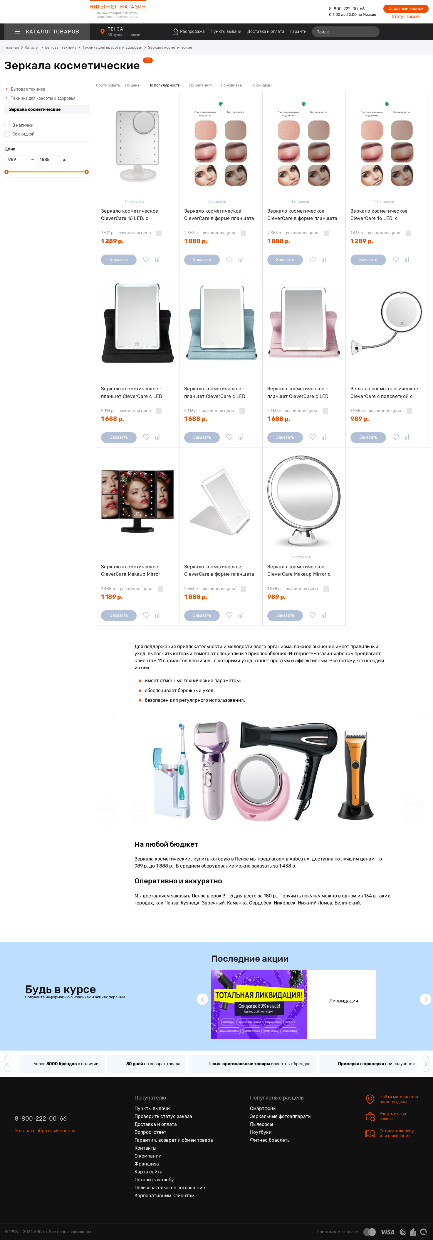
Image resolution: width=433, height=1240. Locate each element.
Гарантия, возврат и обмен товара (174, 1140)
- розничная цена (126, 233)
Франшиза (147, 1164)
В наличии (22, 125)
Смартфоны (263, 1108)
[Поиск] (346, 31)
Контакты (145, 1148)
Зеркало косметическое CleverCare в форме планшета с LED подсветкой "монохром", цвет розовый (303, 214)
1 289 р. (112, 241)
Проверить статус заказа (163, 1116)
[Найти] (372, 31)
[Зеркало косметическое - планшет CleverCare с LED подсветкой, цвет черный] (137, 323)
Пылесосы (261, 1124)
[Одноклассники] (31, 1158)
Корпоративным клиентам (164, 1195)
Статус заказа (406, 16)
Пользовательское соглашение (170, 1187)
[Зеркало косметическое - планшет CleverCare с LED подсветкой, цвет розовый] (304, 323)
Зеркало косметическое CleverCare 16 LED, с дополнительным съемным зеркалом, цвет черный (381, 214)
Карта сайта (148, 1172)
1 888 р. (195, 241)
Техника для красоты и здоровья (40, 98)
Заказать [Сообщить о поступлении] (119, 259)
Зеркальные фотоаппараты (280, 1116)
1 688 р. (112, 418)
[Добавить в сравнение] (157, 259)
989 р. (359, 418)
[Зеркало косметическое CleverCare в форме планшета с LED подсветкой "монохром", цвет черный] (221, 145)
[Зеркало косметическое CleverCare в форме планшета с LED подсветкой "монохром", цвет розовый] (304, 145)
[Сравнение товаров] (390, 31)
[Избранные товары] (401, 31)
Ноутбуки (261, 1132)
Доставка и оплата (265, 31)
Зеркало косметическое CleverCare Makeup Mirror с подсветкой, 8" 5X (298, 570)
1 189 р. (112, 596)
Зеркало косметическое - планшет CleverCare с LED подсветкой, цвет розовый (298, 392)
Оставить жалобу (154, 1180)
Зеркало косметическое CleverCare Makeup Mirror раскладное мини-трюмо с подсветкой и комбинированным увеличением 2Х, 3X (133, 570)
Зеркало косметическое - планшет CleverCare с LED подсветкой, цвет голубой (215, 392)
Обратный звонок (406, 8)
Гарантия (299, 31)
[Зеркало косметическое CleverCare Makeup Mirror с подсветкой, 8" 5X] (304, 501)
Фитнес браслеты (270, 1140)
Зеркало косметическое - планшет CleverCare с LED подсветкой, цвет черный (131, 392)
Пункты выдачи (226, 31)
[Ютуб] (44, 1158)
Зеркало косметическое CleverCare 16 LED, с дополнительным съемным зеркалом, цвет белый (132, 214)
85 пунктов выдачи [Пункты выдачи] (124, 35)
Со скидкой (23, 134)
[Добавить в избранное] (146, 259)
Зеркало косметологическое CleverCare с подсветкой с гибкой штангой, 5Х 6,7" (384, 392)
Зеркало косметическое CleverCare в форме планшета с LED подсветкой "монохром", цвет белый (220, 570)
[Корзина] (423, 31)
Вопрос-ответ (150, 1132)
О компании (148, 1156)
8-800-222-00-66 (347, 8)
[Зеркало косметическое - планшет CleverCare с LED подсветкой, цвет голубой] (221, 323)
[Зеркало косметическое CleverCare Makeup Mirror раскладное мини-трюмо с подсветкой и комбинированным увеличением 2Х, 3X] (137, 501)
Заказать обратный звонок (45, 1131)
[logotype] (47, 11)
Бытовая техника (25, 89)
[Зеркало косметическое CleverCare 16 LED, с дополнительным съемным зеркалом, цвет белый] (137, 145)
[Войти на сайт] (411, 32)
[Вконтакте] (19, 1158)
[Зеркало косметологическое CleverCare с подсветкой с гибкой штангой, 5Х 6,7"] (387, 323)
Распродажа (192, 31)
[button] (202, 999)
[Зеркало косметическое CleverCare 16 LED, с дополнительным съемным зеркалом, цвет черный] (387, 145)
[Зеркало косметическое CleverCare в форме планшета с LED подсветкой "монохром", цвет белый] (221, 501)
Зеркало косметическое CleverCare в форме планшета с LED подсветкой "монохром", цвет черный (220, 214)
